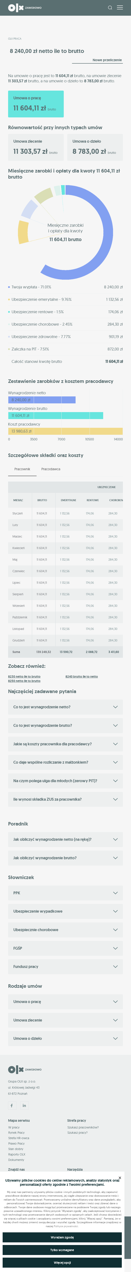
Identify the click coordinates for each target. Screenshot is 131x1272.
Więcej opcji (62, 1263)
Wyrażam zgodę (62, 1237)
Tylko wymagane (62, 1250)
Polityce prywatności (66, 1226)
